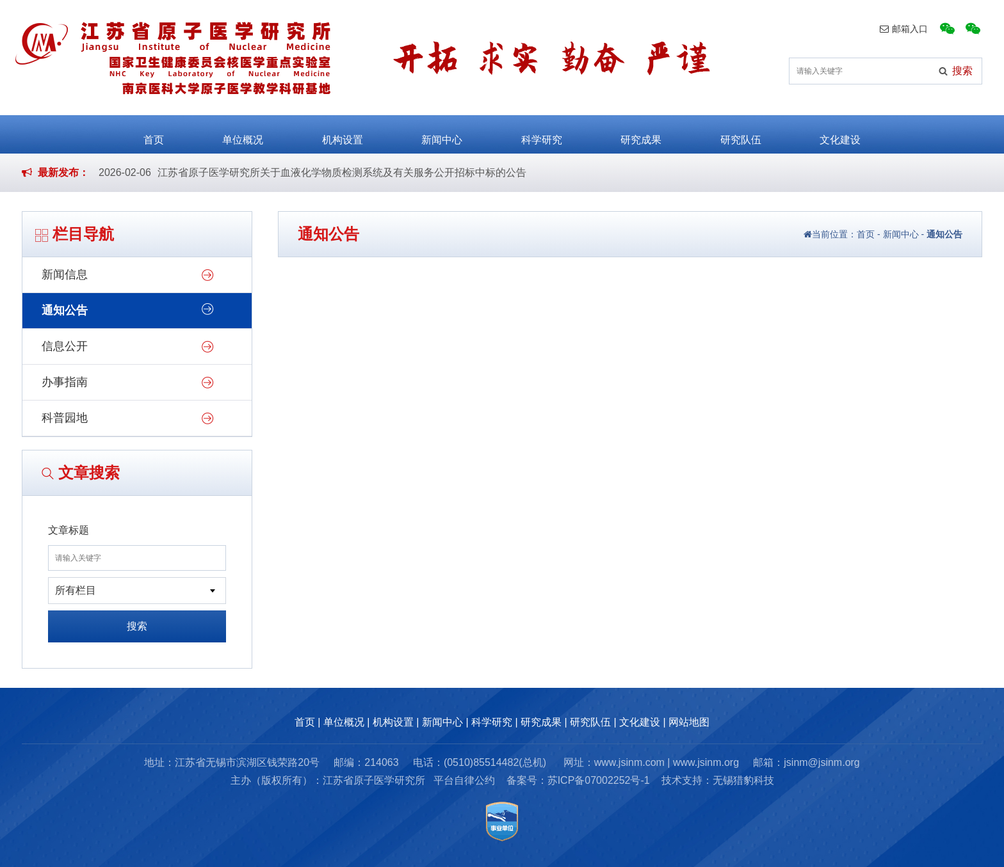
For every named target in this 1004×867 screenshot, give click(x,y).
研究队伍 (740, 133)
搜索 (137, 626)
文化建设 (840, 133)
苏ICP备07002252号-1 (598, 780)
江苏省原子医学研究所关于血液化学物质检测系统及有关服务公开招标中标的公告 (342, 172)
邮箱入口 (904, 29)
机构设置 (342, 133)
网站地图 (688, 722)
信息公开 (65, 346)
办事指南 (65, 382)
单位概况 (242, 133)
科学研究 (541, 133)
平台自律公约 (464, 780)
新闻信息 (65, 274)
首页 (153, 133)
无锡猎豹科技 (743, 780)
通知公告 (65, 310)
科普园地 (65, 417)
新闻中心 (441, 133)
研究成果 (640, 133)
